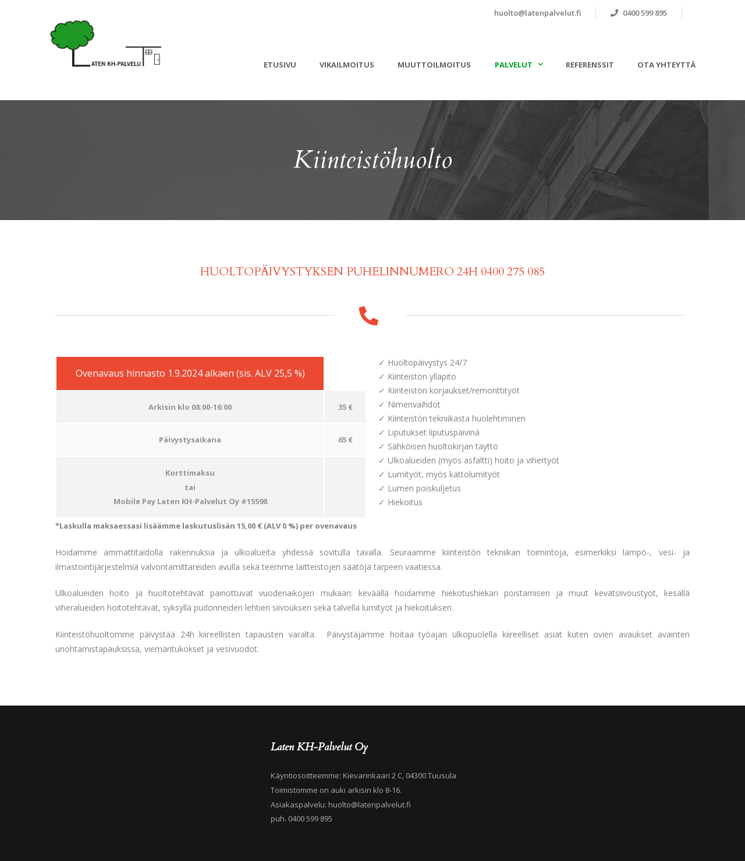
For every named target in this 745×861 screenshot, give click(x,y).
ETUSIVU (280, 64)
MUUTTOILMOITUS (434, 64)
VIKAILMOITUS (347, 64)
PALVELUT (514, 64)
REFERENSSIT (590, 64)
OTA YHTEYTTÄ (666, 64)
